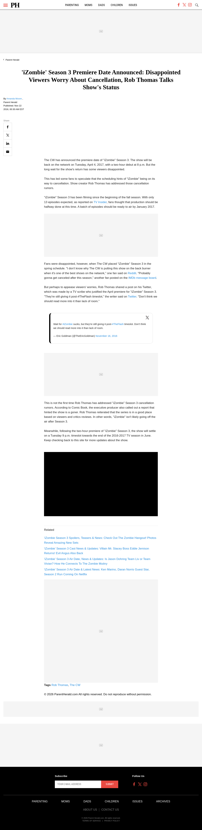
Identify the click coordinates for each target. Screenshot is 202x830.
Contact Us (110, 809)
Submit (110, 784)
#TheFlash (118, 324)
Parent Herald (12, 60)
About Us (90, 809)
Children (117, 5)
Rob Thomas (59, 685)
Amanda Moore (14, 98)
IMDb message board (142, 277)
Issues (133, 5)
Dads (101, 5)
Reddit (132, 273)
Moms (88, 5)
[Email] (7, 151)
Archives (163, 801)
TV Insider (100, 202)
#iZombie (67, 324)
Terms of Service (91, 821)
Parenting (72, 5)
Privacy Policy (112, 821)
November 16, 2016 (106, 336)
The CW (75, 685)
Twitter (132, 296)
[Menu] (5, 5)
